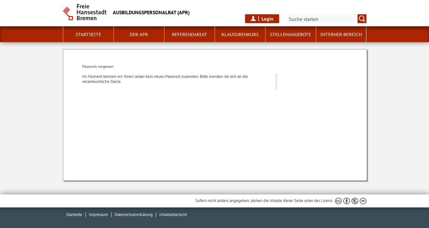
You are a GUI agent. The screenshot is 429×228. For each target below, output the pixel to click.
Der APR (139, 34)
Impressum (98, 214)
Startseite (74, 214)
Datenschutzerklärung (134, 214)
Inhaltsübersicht (173, 214)
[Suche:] (326, 18)
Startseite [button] (88, 34)
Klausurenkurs (240, 34)
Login (267, 19)
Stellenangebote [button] (290, 34)
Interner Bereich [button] (341, 34)
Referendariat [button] (189, 34)
